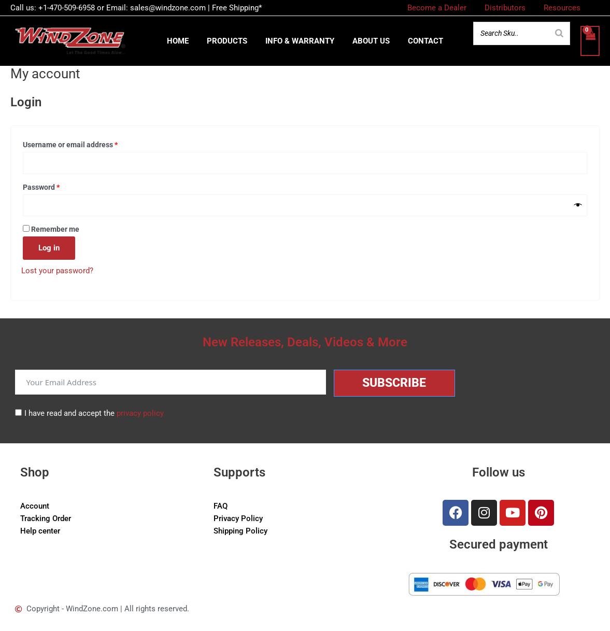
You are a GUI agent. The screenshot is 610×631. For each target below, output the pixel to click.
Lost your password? (57, 272)
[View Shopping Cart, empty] (590, 42)
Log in (49, 250)
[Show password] (578, 207)
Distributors (508, 7)
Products (229, 42)
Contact (420, 42)
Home (183, 42)
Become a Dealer (443, 7)
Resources (563, 7)
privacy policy (140, 413)
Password (56, 188)
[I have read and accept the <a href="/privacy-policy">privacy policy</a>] (18, 412)
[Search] (558, 34)
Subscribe (394, 383)
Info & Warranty (299, 42)
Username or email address (85, 145)
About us (368, 42)
